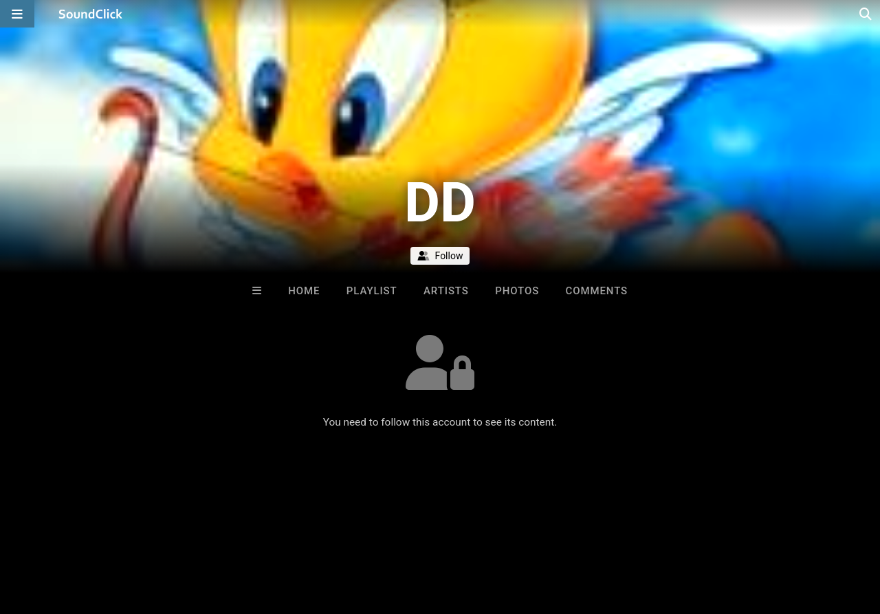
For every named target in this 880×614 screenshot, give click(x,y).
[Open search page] (866, 14)
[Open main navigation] (17, 14)
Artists (446, 291)
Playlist (371, 291)
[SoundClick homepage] (90, 14)
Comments (597, 291)
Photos (517, 291)
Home (304, 291)
